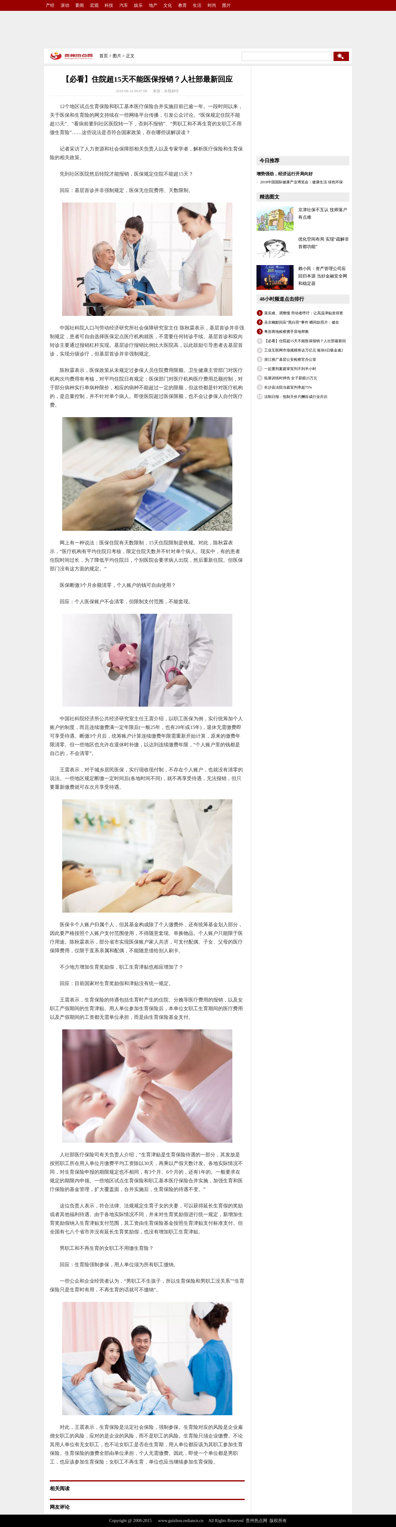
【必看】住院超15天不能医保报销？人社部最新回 (305, 341)
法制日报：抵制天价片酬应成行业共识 (295, 397)
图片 (226, 5)
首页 (103, 56)
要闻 (79, 5)
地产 (153, 5)
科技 (109, 5)
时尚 (212, 5)
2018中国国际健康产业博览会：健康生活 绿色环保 (301, 182)
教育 (182, 5)
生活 (197, 5)
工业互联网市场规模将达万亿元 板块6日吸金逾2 (303, 350)
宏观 (94, 5)
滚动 (65, 5)
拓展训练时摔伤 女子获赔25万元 (290, 378)
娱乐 (138, 5)
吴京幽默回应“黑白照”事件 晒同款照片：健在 (301, 322)
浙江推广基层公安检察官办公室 (290, 359)
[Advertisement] (198, 29)
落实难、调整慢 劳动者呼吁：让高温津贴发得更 (303, 313)
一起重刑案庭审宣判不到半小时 (290, 369)
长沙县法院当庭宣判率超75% (288, 387)
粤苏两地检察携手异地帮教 (286, 331)
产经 (50, 5)
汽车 (123, 5)
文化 (167, 5)
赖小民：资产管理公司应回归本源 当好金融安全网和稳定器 (322, 276)
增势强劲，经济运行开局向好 (284, 174)
